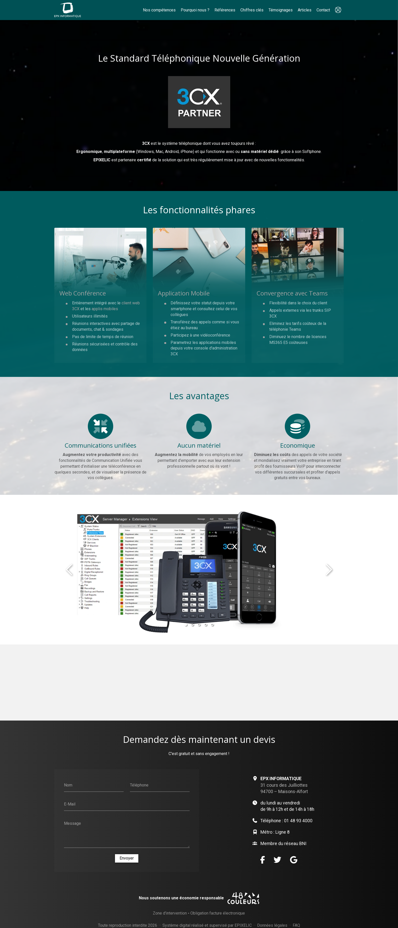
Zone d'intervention (170, 913)
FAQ (296, 925)
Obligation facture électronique (217, 913)
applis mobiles (105, 308)
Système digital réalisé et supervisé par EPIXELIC (207, 925)
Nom (68, 785)
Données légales (272, 925)
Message (72, 823)
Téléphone (139, 785)
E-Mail (69, 804)
